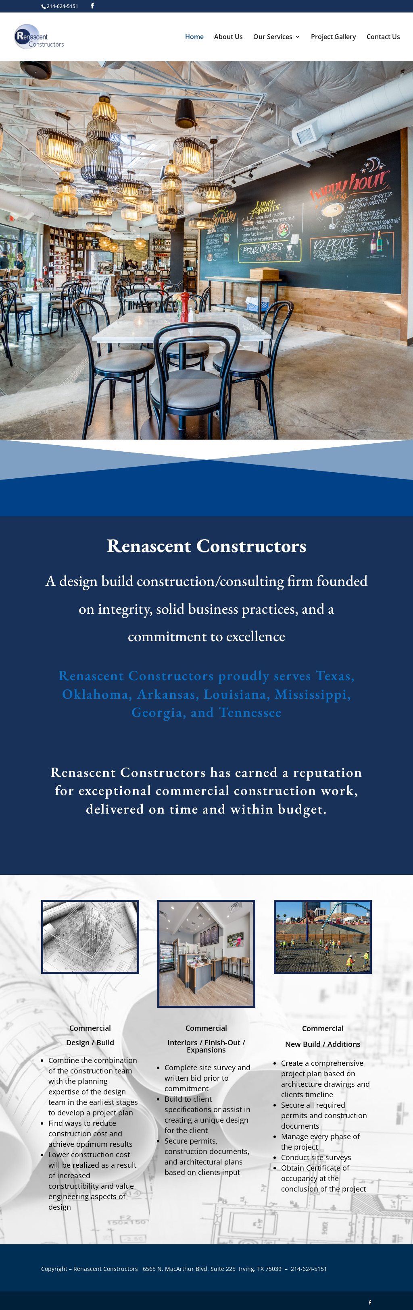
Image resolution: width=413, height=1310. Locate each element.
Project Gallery (333, 37)
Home (194, 37)
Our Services (272, 37)
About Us (228, 37)
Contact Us (383, 37)
